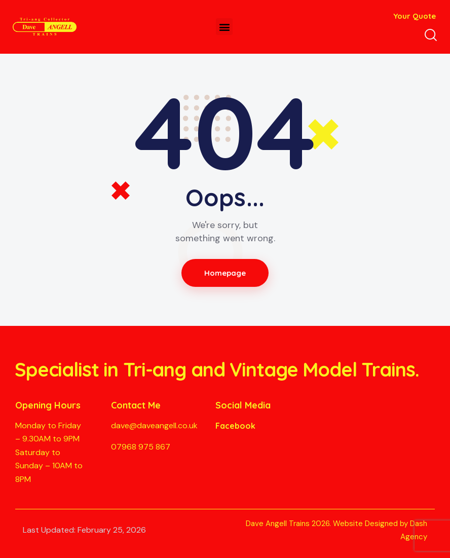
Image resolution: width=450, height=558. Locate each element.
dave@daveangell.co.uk (154, 425)
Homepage (225, 273)
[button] (224, 26)
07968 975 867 (140, 446)
